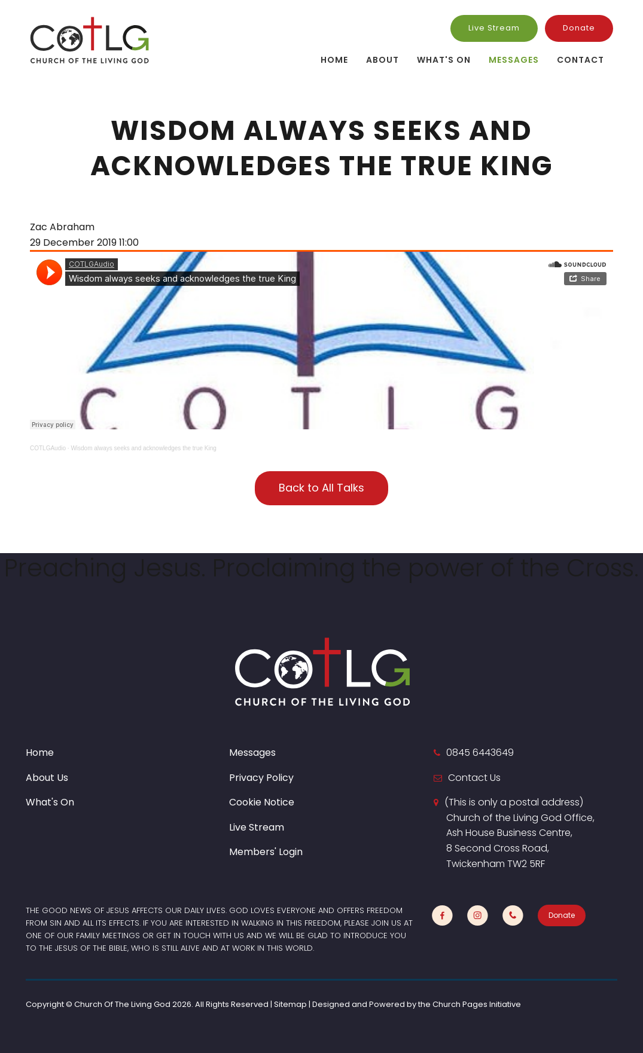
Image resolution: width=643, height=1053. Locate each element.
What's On (444, 60)
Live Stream (494, 27)
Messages (514, 60)
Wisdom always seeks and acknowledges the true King (143, 448)
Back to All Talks (321, 487)
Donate (579, 27)
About (382, 60)
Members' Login (266, 852)
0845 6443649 (480, 752)
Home (334, 60)
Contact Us (474, 778)
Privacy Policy (261, 778)
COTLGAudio (48, 448)
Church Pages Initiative (476, 1004)
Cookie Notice (261, 802)
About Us (47, 778)
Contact (580, 60)
